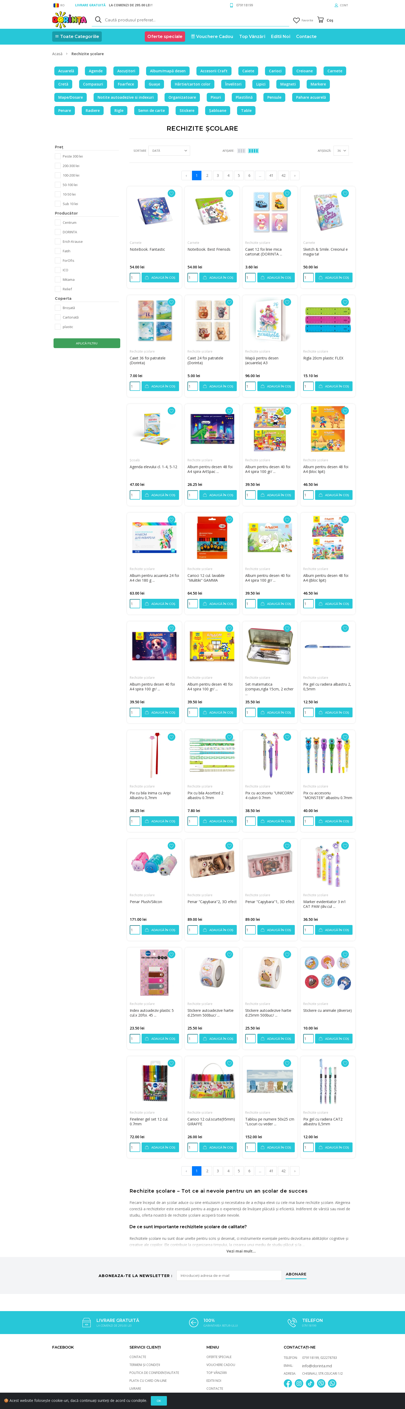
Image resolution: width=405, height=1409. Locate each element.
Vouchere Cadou (220, 1365)
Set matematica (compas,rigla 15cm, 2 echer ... (269, 689)
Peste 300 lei (73, 156)
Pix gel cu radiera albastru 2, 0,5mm (327, 686)
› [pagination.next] (294, 175)
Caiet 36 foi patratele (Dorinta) (148, 360)
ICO (65, 270)
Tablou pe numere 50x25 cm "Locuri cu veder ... (269, 1121)
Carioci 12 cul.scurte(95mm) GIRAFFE (211, 1121)
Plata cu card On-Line (148, 1380)
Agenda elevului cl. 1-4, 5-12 (153, 466)
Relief (67, 289)
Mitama (69, 279)
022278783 (328, 1357)
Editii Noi (213, 1380)
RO (59, 5)
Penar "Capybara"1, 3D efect (270, 901)
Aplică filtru (87, 343)
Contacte (137, 1357)
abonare (296, 1274)
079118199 (244, 5)
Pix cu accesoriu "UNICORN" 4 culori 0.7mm (269, 795)
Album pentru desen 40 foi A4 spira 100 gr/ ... (267, 469)
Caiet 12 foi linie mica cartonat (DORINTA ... (263, 252)
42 (283, 175)
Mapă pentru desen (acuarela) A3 (261, 360)
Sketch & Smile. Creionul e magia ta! (325, 252)
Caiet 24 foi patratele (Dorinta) (205, 360)
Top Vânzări (216, 1372)
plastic (68, 326)
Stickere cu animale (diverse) (327, 1010)
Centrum (69, 222)
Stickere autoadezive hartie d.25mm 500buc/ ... (210, 1013)
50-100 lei (70, 184)
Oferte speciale (219, 1357)
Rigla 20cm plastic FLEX (323, 357)
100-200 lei (71, 175)
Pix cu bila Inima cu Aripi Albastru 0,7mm (150, 795)
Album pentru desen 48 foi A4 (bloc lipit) (325, 469)
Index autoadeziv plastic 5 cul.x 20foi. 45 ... (152, 1013)
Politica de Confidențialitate (154, 1372)
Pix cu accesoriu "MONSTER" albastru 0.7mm (327, 795)
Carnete (136, 242)
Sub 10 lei (70, 203)
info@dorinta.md (317, 1365)
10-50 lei (69, 194)
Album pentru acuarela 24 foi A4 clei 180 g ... (154, 578)
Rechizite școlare (257, 242)
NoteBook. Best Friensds (208, 249)
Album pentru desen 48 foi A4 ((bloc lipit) (325, 578)
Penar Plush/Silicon (146, 901)
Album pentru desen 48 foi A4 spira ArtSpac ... (210, 469)
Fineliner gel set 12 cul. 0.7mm (149, 1121)
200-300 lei (71, 165)
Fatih (66, 251)
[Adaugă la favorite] (171, 193)
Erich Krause (73, 241)
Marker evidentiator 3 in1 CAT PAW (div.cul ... (324, 904)
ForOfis (68, 260)
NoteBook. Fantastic (147, 249)
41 (271, 175)
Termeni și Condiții (144, 1365)
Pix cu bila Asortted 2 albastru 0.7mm (205, 795)
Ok (159, 1401)
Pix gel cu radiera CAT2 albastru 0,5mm (323, 1121)
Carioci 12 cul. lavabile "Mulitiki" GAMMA (206, 578)
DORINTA (70, 232)
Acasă (58, 53)
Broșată (69, 307)
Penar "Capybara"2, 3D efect (212, 901)
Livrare (135, 1388)
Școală (135, 460)
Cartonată (71, 317)
